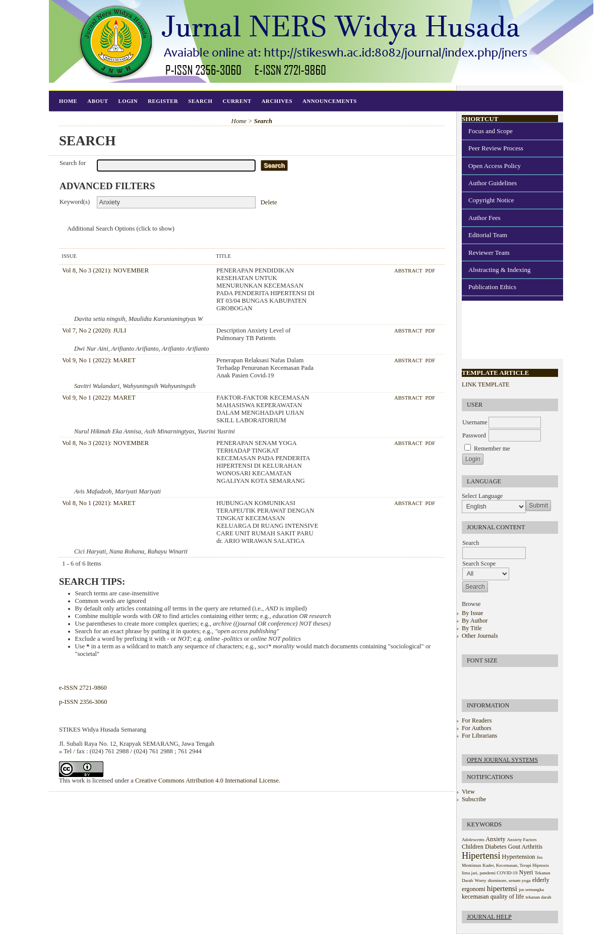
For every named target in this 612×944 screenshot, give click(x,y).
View (468, 791)
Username (474, 422)
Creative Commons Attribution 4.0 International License (207, 780)
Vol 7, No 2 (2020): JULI (94, 330)
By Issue (472, 613)
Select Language (482, 495)
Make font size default (487, 678)
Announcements (329, 101)
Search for (72, 162)
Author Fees (484, 217)
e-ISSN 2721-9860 (83, 687)
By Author (474, 620)
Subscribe (474, 799)
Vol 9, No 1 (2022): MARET (98, 360)
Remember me (492, 448)
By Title (472, 628)
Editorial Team (487, 235)
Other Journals (480, 635)
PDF (430, 270)
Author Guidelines (492, 183)
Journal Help (489, 916)
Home (68, 101)
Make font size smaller (471, 678)
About (97, 101)
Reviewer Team (489, 252)
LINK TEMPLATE (486, 384)
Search (200, 101)
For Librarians (479, 735)
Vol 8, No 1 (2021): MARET (98, 503)
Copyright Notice (491, 200)
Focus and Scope (490, 131)
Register (163, 101)
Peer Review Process (495, 148)
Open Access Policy (494, 166)
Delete (269, 202)
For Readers (477, 720)
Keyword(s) (74, 201)
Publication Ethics (492, 287)
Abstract (408, 270)
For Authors (477, 728)
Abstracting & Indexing (499, 269)
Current (237, 101)
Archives (277, 101)
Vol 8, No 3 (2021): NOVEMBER (105, 270)
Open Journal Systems (502, 760)
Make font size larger (503, 678)
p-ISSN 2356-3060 (83, 701)
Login (128, 101)
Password (474, 435)
